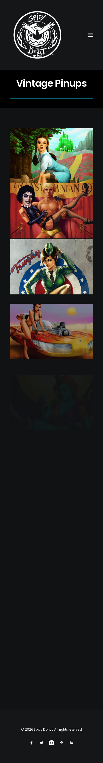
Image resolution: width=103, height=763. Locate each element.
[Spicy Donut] (51, 34)
